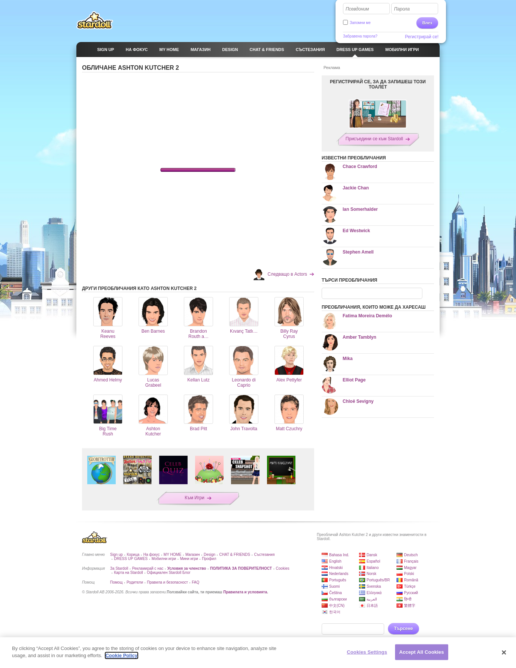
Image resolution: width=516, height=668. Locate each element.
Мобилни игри (164, 559)
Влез (427, 23)
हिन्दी (408, 599)
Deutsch (411, 555)
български (338, 599)
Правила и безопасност (167, 582)
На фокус (151, 554)
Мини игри (189, 559)
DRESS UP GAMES (131, 559)
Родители (135, 582)
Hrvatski (336, 568)
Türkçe (410, 586)
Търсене (403, 628)
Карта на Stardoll (128, 572)
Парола (402, 9)
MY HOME (173, 554)
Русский (411, 593)
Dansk (372, 555)
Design (209, 554)
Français (411, 561)
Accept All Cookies (421, 652)
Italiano (373, 568)
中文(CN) (336, 605)
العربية (372, 599)
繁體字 (409, 605)
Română (411, 580)
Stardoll (94, 20)
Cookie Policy (121, 655)
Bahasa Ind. (339, 555)
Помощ (116, 582)
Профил (209, 559)
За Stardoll (119, 568)
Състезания (264, 554)
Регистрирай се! (422, 36)
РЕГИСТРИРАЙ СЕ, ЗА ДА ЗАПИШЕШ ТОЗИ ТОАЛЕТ (378, 84)
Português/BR (378, 580)
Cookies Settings (367, 652)
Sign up (116, 554)
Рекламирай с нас (148, 568)
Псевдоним (357, 9)
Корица (133, 554)
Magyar (410, 568)
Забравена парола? (360, 36)
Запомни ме (360, 23)
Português (337, 580)
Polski (409, 574)
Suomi (334, 586)
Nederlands (338, 574)
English (335, 561)
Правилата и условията (245, 592)
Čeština (335, 593)
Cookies (282, 568)
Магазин (192, 554)
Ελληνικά (374, 593)
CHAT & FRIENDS (234, 554)
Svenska (374, 586)
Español (373, 561)
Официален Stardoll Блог (168, 572)
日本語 (372, 605)
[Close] (504, 652)
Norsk (371, 574)
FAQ (195, 582)
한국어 (334, 612)
